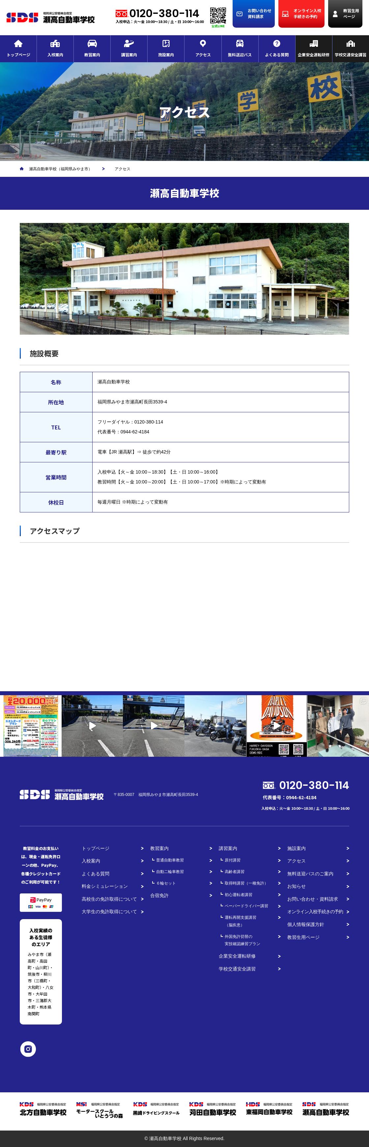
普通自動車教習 (170, 860)
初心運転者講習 (238, 894)
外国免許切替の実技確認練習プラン (242, 940)
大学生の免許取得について (109, 911)
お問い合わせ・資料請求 (312, 899)
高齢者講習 (234, 871)
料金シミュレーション (105, 886)
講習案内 (228, 848)
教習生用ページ (303, 937)
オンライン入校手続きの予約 (315, 911)
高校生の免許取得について (109, 899)
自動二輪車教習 (170, 871)
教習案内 (159, 848)
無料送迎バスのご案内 (310, 873)
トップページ (95, 848)
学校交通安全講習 (237, 968)
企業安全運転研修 (237, 956)
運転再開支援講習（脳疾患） (240, 921)
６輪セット (166, 883)
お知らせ (296, 886)
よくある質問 (95, 873)
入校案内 (91, 860)
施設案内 (296, 848)
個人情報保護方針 (305, 924)
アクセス (296, 860)
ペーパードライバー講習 (246, 906)
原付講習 (233, 860)
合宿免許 (159, 895)
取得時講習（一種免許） (246, 883)
